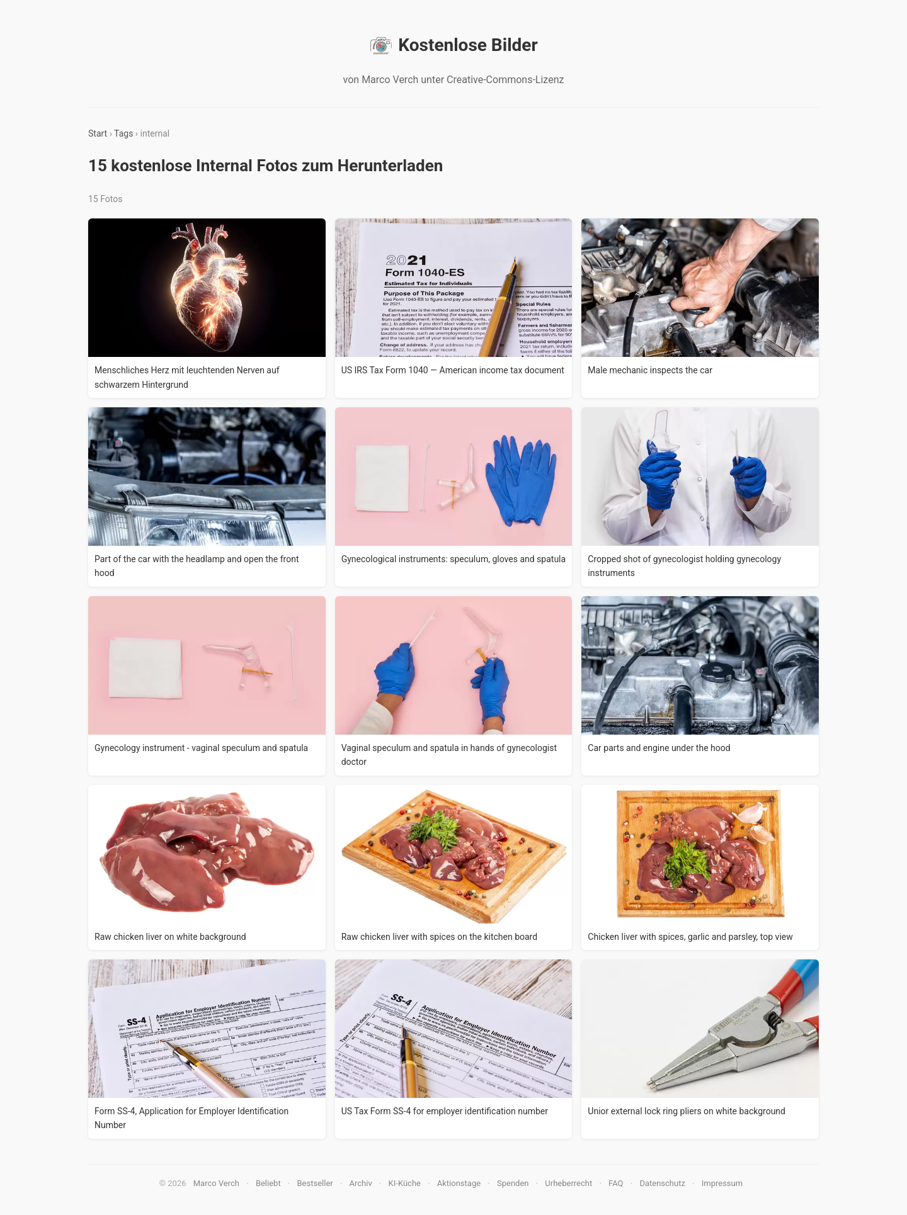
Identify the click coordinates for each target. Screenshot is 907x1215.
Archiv (361, 1183)
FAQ (615, 1183)
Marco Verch (216, 1183)
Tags (123, 133)
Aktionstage (459, 1183)
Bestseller (315, 1183)
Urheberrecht (568, 1183)
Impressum (722, 1183)
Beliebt (268, 1183)
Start (97, 133)
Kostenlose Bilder (453, 45)
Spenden (513, 1183)
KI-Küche (405, 1183)
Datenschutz (662, 1183)
